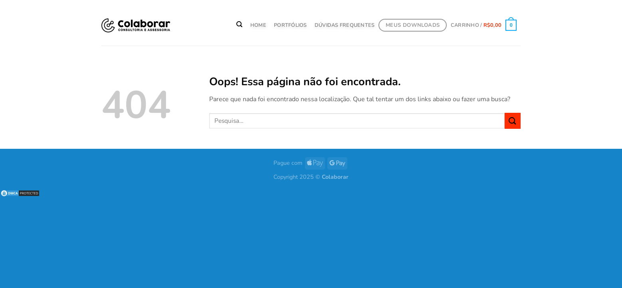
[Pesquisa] (240, 24)
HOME (258, 25)
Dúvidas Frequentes (345, 25)
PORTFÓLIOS (290, 25)
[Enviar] (513, 120)
